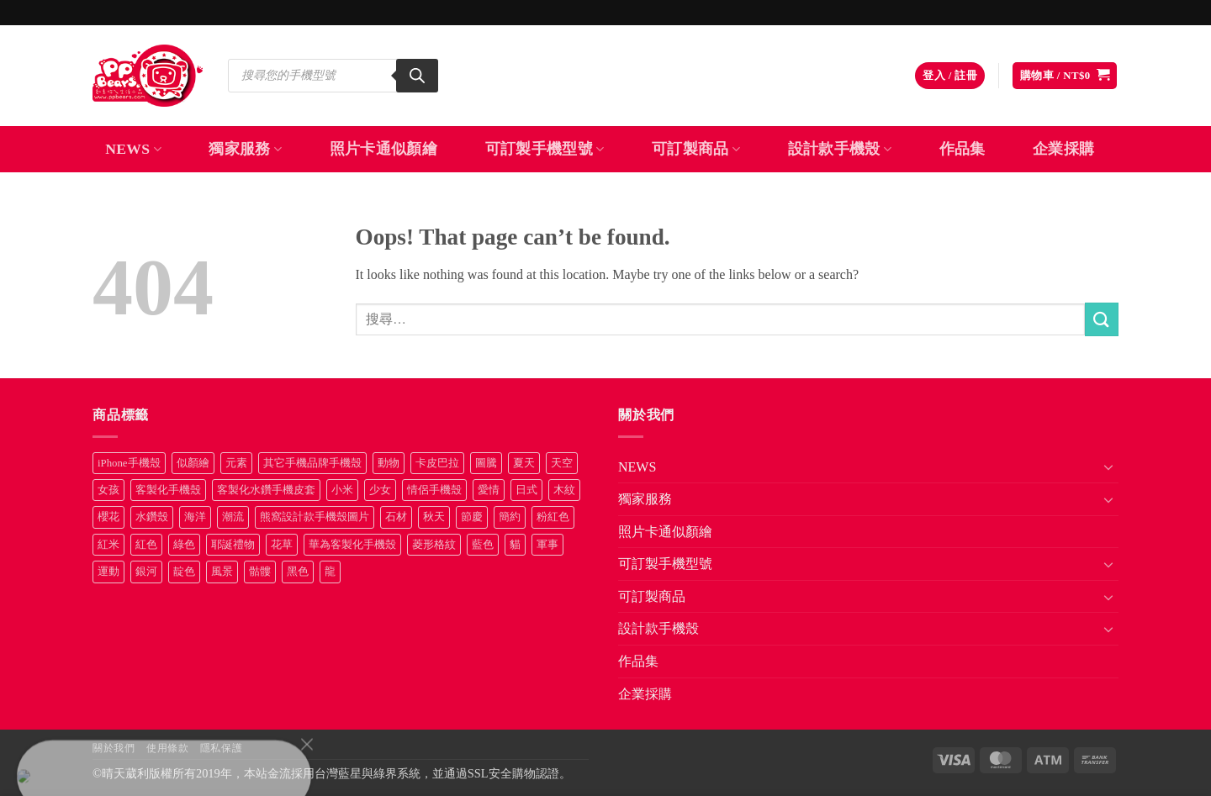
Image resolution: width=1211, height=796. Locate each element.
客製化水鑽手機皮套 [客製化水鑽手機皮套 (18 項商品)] (266, 490)
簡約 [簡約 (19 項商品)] (510, 517)
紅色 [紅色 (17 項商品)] (146, 545)
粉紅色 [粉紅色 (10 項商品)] (553, 517)
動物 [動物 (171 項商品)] (388, 463)
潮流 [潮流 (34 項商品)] (233, 517)
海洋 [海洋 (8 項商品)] (195, 517)
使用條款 (167, 748)
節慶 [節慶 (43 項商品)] (472, 517)
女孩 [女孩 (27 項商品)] (108, 490)
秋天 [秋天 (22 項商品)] (434, 517)
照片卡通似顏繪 (383, 148)
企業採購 (1063, 148)
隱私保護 (221, 748)
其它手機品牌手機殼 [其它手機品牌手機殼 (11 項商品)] (312, 463)
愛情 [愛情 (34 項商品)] (489, 490)
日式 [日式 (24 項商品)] (526, 490)
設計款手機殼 (840, 148)
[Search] (417, 75)
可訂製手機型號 (545, 148)
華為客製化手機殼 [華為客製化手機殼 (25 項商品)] (352, 545)
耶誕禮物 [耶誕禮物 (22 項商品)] (233, 545)
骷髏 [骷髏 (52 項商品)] (260, 571)
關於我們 (114, 748)
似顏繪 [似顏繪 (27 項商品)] (193, 463)
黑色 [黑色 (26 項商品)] (298, 571)
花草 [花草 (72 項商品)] (282, 545)
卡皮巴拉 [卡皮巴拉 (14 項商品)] (437, 463)
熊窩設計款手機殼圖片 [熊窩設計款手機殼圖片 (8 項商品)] (314, 517)
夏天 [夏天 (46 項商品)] (524, 463)
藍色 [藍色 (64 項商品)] (483, 545)
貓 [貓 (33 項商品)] (515, 545)
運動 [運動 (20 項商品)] (108, 571)
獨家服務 (245, 148)
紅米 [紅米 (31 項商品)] (108, 545)
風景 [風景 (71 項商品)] (222, 571)
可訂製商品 (696, 148)
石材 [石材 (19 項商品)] (396, 517)
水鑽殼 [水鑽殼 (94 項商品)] (151, 517)
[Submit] (1101, 319)
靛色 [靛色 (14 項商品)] (184, 571)
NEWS (133, 148)
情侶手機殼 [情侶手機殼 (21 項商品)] (434, 490)
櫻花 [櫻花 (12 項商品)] (108, 517)
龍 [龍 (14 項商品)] (330, 571)
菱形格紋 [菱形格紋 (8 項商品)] (434, 545)
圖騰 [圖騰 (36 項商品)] (486, 463)
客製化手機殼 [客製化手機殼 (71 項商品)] (168, 490)
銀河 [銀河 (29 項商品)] (146, 571)
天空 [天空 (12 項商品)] (562, 463)
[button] (950, 76)
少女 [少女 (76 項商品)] (380, 490)
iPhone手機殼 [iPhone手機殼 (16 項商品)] (129, 463)
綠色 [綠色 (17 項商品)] (184, 545)
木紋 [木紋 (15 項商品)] (564, 490)
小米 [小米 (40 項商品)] (342, 490)
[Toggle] (1108, 466)
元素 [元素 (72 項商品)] (236, 463)
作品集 (962, 148)
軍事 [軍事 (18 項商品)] (547, 545)
